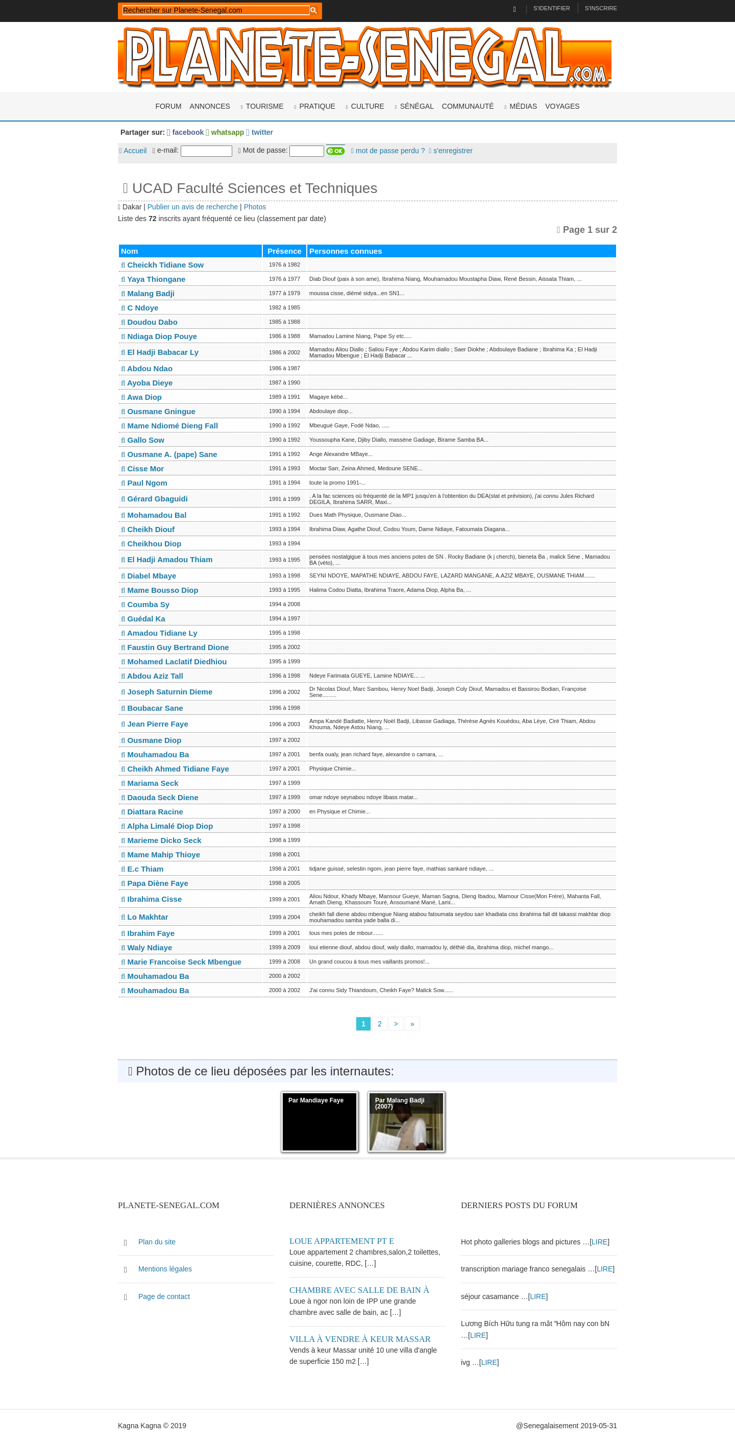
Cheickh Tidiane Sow (162, 264)
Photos (255, 207)
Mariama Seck (150, 783)
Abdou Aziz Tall (152, 675)
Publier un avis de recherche (193, 207)
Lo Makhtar (144, 916)
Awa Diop (141, 397)
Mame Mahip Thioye (160, 854)
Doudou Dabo (149, 322)
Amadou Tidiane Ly (159, 633)
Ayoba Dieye (147, 382)
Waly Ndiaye (146, 947)
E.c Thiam (142, 868)
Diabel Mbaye (148, 575)
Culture (367, 106)
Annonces (210, 106)
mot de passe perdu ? (388, 151)
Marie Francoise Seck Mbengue (181, 961)
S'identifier (551, 8)
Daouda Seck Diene (160, 797)
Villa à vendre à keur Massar (360, 1339)
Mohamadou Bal (153, 515)
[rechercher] (216, 10)
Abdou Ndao (147, 368)
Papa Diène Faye (154, 883)
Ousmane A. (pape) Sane (169, 454)
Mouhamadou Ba (155, 754)
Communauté (468, 106)
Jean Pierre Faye (154, 723)
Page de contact (164, 1296)
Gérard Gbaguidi (154, 498)
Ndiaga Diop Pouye (159, 336)
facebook (185, 132)
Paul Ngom (144, 482)
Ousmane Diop (151, 740)
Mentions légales (165, 1269)
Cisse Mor (142, 468)
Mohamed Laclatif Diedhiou (174, 661)
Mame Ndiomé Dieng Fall (169, 425)
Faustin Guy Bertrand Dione (175, 647)
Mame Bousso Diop (160, 590)
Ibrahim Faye (148, 933)
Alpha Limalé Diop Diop (167, 826)
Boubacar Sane (152, 708)
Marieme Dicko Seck (161, 840)
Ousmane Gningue (158, 411)
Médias (523, 106)
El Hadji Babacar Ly (160, 352)
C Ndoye (139, 307)
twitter (259, 132)
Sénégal (417, 106)
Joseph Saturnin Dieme (166, 691)
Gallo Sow (142, 440)
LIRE (599, 1242)
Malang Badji (148, 293)
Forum (168, 106)
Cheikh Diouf (148, 529)
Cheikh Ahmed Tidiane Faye (175, 768)
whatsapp (225, 132)
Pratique (317, 106)
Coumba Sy (145, 604)
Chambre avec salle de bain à (359, 1290)
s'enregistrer (451, 151)
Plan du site (157, 1242)
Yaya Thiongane (153, 279)
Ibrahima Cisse (151, 899)
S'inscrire (601, 8)
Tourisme (265, 106)
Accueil (132, 151)
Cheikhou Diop (151, 543)
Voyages (562, 106)
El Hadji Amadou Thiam (166, 559)
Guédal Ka (143, 618)
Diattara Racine (152, 811)
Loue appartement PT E (341, 1241)
